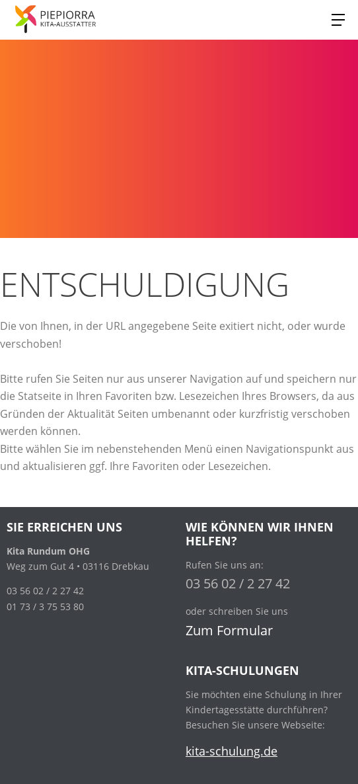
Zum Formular (229, 630)
